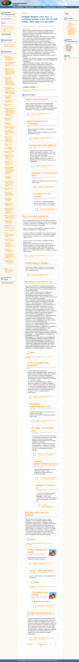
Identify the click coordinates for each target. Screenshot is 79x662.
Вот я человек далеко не (35, 216)
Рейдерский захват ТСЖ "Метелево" (8, 222)
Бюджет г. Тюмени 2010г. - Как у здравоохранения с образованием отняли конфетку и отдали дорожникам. (10, 112)
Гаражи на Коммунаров (8, 123)
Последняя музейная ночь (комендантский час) (9, 194)
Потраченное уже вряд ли (42, 145)
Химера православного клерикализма (9, 250)
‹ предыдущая (41, 644)
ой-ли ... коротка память (41, 570)
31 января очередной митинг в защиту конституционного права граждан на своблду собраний (10, 90)
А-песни (70, 26)
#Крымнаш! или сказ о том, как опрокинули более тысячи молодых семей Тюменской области (10, 71)
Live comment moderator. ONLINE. (8, 97)
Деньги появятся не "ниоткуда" (37, 122)
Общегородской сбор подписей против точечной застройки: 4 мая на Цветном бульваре (9, 170)
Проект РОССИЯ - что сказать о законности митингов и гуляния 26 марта (9, 211)
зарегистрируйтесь (35, 90)
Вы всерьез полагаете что (38, 282)
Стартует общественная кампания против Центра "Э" (9, 58)
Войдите (25, 90)
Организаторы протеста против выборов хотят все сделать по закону (9, 184)
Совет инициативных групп (72, 24)
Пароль (3, 23)
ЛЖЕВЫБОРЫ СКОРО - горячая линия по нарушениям (9, 157)
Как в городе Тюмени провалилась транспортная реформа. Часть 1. (10, 139)
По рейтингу (62, 7)
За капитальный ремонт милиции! (9, 127)
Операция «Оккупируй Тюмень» (8, 177)
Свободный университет (71, 30)
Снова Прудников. (10, 230)
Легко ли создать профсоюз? (9, 152)
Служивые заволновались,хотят (40, 405)
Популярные (29, 7)
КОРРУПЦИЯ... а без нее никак (9, 148)
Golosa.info (18, 1)
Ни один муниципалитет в (40, 613)
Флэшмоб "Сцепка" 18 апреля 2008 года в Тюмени (9, 244)
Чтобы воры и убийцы (37, 263)
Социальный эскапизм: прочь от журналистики (9, 261)
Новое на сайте (9, 44)
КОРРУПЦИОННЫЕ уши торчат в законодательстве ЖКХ (10, 64)
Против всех (26, 28)
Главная (24, 13)
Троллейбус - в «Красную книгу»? (10, 240)
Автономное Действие (71, 33)
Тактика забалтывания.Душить (45, 462)
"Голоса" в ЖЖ (72, 28)
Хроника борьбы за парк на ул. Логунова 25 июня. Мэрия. (10, 255)
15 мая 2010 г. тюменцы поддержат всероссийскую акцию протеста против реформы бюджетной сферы (10, 81)
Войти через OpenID (8, 27)
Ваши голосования (10, 46)
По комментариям (49, 7)
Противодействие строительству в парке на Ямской (10, 217)
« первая (30, 644)
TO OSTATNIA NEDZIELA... (8, 101)
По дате (39, 7)
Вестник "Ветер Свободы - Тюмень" (9, 119)
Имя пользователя (6, 18)
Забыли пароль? (7, 31)
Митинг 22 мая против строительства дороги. (9, 163)
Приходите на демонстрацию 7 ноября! (9, 204)
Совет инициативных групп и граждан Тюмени (9, 234)
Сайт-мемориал (18, 7)
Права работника (72, 31)
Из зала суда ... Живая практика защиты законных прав (10, 132)
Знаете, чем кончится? (37, 99)
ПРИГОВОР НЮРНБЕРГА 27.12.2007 (8, 199)
